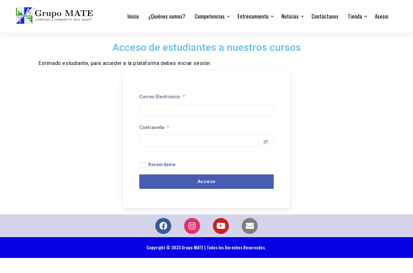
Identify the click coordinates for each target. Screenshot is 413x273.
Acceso (207, 181)
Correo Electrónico (162, 96)
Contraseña (154, 127)
